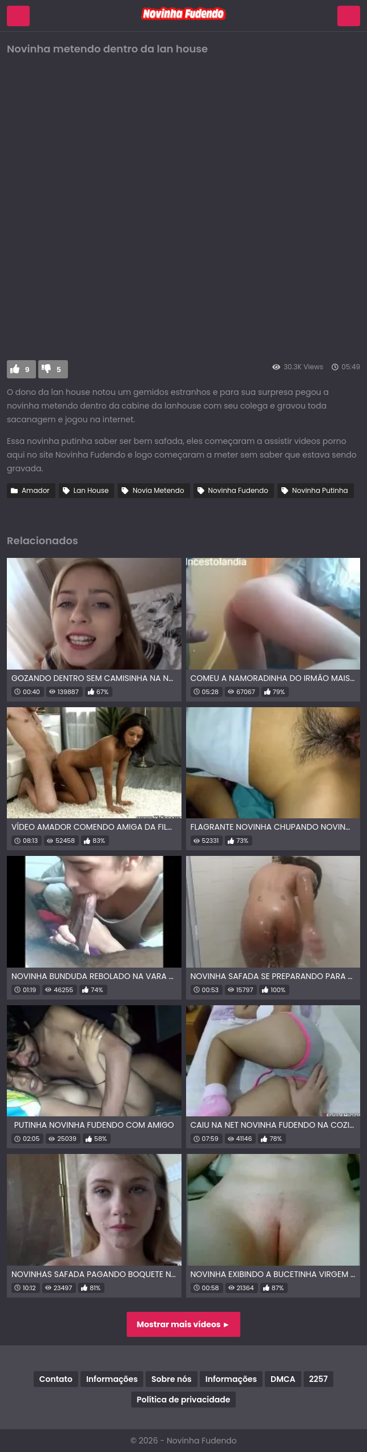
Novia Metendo (158, 490)
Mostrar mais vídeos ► (184, 1324)
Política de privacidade (184, 1399)
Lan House (91, 490)
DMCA (283, 1379)
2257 (318, 1379)
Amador (36, 490)
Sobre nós (171, 1379)
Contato (55, 1379)
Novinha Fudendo (238, 490)
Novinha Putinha (320, 490)
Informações (112, 1379)
